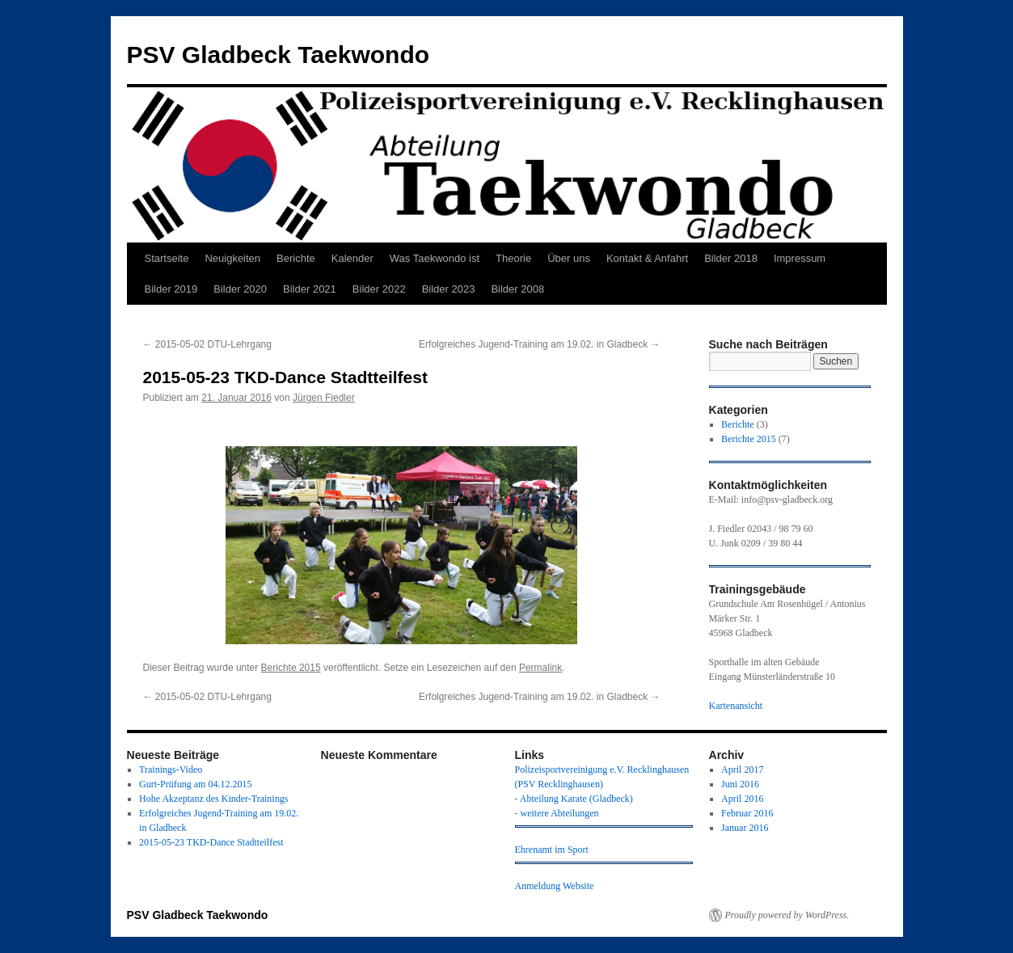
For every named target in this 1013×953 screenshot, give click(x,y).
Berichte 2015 (291, 667)
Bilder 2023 (448, 289)
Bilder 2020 (240, 289)
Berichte (295, 258)
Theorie (513, 258)
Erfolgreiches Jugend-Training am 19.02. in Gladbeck (539, 344)
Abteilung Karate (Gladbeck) (576, 798)
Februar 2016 (747, 813)
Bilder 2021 (309, 289)
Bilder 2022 (379, 289)
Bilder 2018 (731, 258)
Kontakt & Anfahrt (647, 258)
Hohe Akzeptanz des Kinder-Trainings (213, 798)
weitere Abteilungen (560, 813)
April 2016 (742, 798)
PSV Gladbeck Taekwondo (278, 54)
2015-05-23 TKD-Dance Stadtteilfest (211, 842)
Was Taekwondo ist (434, 258)
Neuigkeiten (232, 258)
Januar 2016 (744, 827)
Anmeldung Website (554, 886)
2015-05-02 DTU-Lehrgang (209, 344)
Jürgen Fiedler (324, 397)
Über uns (568, 258)
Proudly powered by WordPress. (787, 915)
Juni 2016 (740, 784)
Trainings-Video (170, 769)
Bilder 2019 (171, 289)
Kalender (352, 258)
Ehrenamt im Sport (552, 849)
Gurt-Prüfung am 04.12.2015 (195, 784)
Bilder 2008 (517, 289)
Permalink (540, 667)
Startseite (167, 258)
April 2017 (742, 769)
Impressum (799, 258)
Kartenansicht (736, 705)
